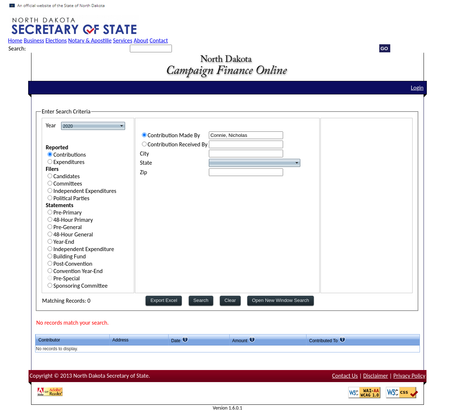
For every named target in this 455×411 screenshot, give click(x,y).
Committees (67, 183)
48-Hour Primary (73, 219)
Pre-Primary (67, 212)
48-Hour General (73, 234)
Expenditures (68, 161)
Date (175, 340)
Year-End (63, 241)
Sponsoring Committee (80, 285)
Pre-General (67, 227)
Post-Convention (72, 263)
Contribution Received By (178, 144)
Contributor (49, 340)
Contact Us (345, 375)
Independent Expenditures (84, 190)
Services (122, 40)
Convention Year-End (78, 271)
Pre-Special (66, 278)
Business (34, 40)
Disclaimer (375, 375)
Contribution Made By (174, 135)
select (122, 126)
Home (15, 40)
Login (417, 87)
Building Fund (69, 256)
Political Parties (71, 198)
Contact (159, 40)
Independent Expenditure (83, 249)
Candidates (66, 176)
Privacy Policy (409, 375)
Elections (56, 40)
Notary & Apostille (90, 40)
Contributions (69, 154)
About (141, 40)
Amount (239, 340)
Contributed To (323, 340)
